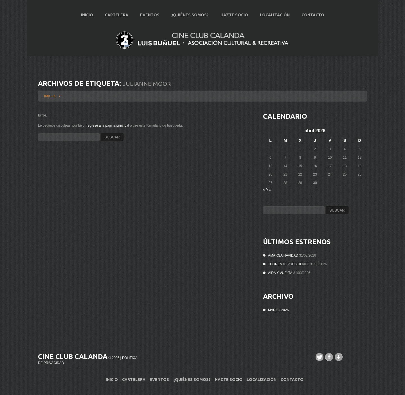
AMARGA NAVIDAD (283, 255)
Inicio (87, 15)
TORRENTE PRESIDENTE (288, 264)
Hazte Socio (234, 15)
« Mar (267, 190)
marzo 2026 (278, 310)
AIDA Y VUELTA (280, 273)
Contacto (313, 15)
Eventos (149, 15)
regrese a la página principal (108, 125)
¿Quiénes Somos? (190, 15)
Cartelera (116, 15)
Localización (275, 15)
